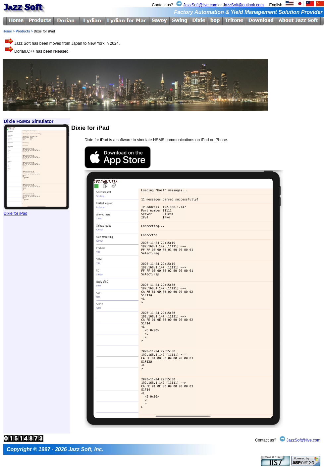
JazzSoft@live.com (200, 5)
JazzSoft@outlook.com (243, 5)
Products (23, 31)
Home (7, 31)
